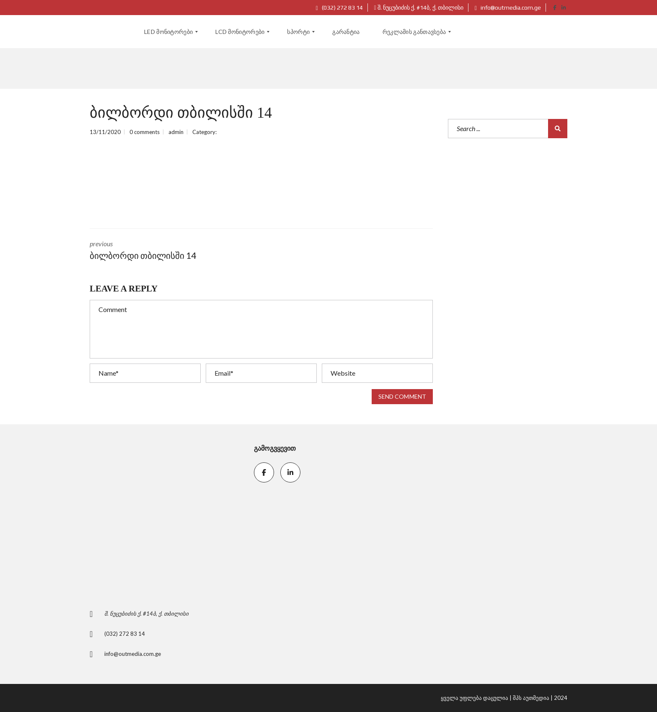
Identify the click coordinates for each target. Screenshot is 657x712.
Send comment (402, 396)
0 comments (144, 132)
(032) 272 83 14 (339, 7)
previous (169, 251)
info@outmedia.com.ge (508, 7)
